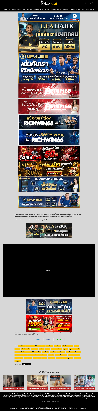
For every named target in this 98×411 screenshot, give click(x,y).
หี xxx (23, 349)
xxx (65, 355)
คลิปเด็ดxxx (61, 352)
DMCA (37, 407)
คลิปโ (38, 352)
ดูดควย (65, 349)
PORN (5, 9)
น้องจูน (47, 349)
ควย (17, 352)
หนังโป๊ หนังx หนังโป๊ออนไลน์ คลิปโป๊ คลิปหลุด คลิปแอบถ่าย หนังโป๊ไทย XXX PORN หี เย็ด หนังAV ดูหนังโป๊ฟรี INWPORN (48, 408)
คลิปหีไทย (69, 352)
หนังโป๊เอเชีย (72, 9)
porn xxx (60, 358)
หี (28, 349)
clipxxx (77, 358)
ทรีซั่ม (53, 349)
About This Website (29, 407)
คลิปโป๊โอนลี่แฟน (24, 352)
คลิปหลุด (19, 9)
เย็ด (71, 346)
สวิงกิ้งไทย (34, 349)
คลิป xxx (43, 355)
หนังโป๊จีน (47, 9)
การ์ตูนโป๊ (14, 9)
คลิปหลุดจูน (77, 352)
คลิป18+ (36, 355)
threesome (19, 358)
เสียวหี (42, 346)
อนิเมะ (83, 9)
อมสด (76, 346)
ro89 (44, 358)
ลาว (31, 9)
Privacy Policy (43, 407)
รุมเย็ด (41, 349)
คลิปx (30, 355)
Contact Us (70, 407)
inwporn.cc (6, 394)
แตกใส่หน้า (35, 346)
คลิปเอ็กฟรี (45, 352)
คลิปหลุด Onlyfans (21, 355)
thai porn (28, 358)
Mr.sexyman (26, 364)
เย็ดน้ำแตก (49, 346)
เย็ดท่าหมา (57, 346)
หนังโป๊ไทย (78, 9)
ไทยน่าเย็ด (21, 346)
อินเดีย (87, 9)
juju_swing (69, 358)
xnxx (76, 355)
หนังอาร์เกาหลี (36, 9)
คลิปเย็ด (53, 352)
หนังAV (41, 9)
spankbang (37, 358)
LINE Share (59, 340)
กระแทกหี (58, 355)
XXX (10, 9)
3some (17, 361)
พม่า (28, 9)
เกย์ (91, 9)
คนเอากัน (51, 355)
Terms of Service (52, 407)
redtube (51, 358)
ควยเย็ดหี (76, 349)
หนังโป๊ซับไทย (53, 9)
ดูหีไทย (59, 349)
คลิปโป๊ (24, 9)
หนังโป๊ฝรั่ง (59, 9)
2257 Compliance (62, 407)
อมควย (17, 349)
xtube (70, 355)
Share (38, 340)
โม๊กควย (28, 346)
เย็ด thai (65, 346)
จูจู (70, 349)
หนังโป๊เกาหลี (65, 9)
